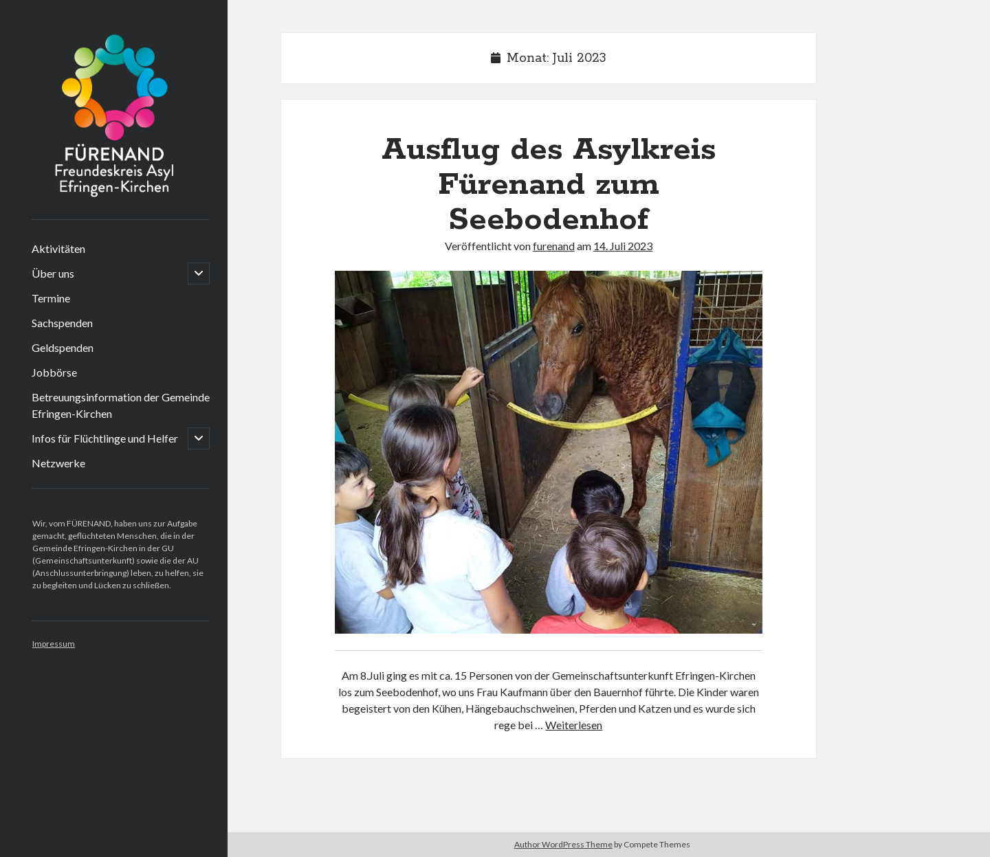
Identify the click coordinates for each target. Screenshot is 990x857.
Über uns (53, 273)
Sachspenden (62, 322)
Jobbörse (54, 372)
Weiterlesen (573, 724)
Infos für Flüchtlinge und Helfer (105, 438)
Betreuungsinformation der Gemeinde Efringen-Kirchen (121, 405)
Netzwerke (58, 462)
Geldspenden (63, 347)
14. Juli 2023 (622, 245)
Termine (51, 297)
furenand (554, 245)
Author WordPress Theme (563, 844)
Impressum (53, 643)
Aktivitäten (58, 248)
